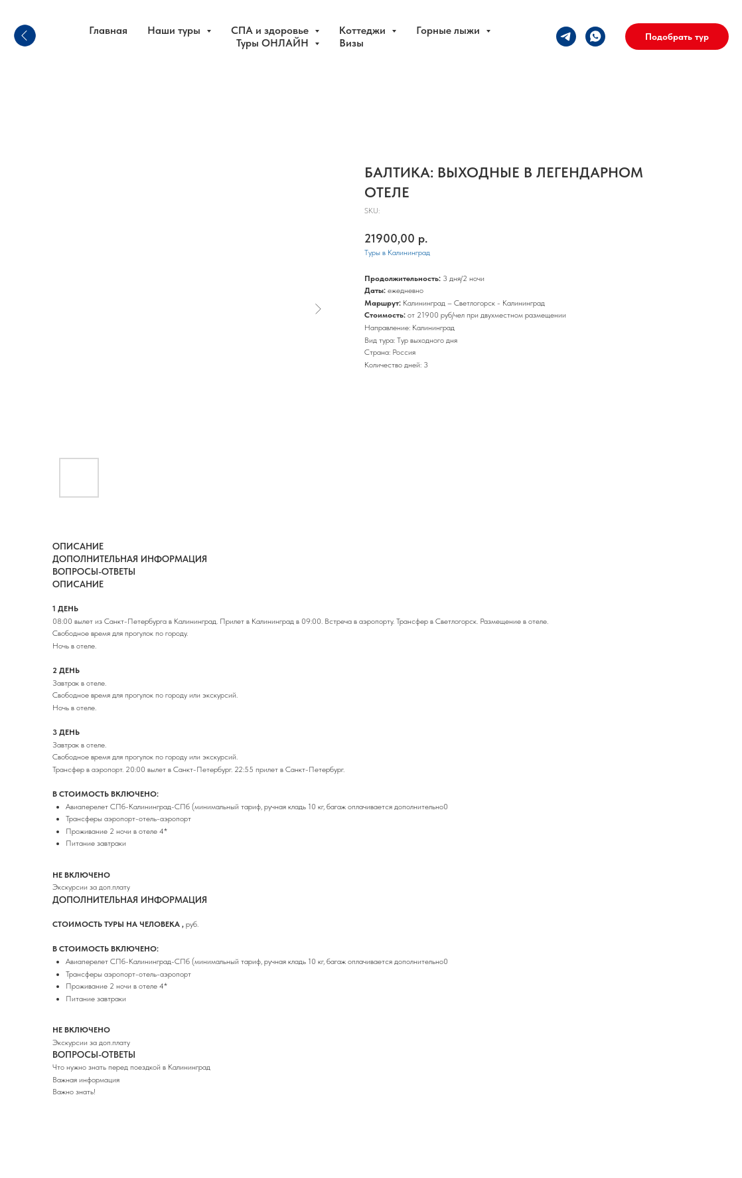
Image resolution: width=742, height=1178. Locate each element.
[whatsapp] (595, 37)
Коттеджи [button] (363, 30)
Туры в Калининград (397, 252)
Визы (351, 43)
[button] (677, 36)
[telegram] (566, 37)
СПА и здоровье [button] (271, 30)
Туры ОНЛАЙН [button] (273, 43)
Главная (108, 30)
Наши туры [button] (175, 30)
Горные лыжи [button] (449, 30)
